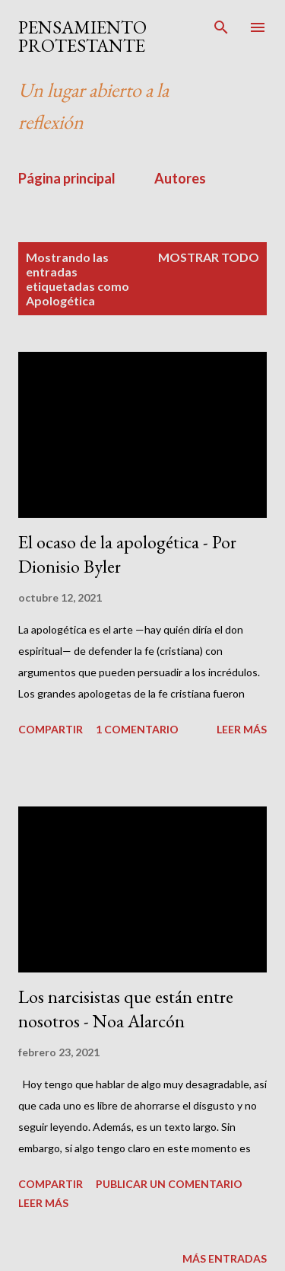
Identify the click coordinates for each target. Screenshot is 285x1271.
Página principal (67, 178)
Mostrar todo (208, 257)
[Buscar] (221, 27)
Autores (180, 178)
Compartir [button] (50, 729)
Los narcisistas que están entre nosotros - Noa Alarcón (125, 1009)
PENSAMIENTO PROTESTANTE (82, 36)
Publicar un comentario (169, 1183)
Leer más (242, 729)
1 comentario (137, 729)
